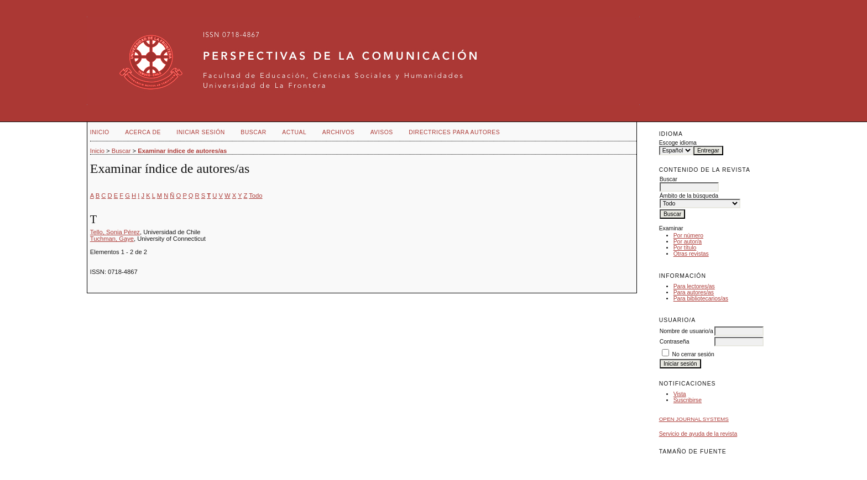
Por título (685, 248)
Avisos (381, 132)
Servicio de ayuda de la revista (698, 434)
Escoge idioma (678, 143)
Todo (255, 195)
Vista (679, 394)
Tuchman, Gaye (112, 238)
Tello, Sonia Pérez (115, 232)
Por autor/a (687, 242)
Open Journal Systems (694, 419)
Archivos (338, 132)
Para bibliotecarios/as (700, 299)
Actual (294, 132)
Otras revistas (691, 254)
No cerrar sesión (693, 354)
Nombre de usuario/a (686, 331)
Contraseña (675, 342)
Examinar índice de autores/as (182, 150)
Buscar (253, 132)
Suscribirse (687, 400)
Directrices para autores (454, 132)
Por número (688, 236)
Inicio (99, 132)
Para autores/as (693, 292)
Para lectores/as (694, 286)
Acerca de (143, 132)
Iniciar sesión (200, 132)
